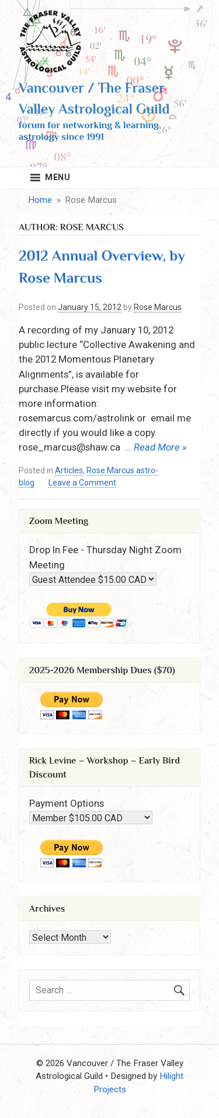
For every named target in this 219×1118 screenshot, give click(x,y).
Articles (69, 470)
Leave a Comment (82, 483)
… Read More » (156, 447)
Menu (58, 177)
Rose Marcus (158, 307)
